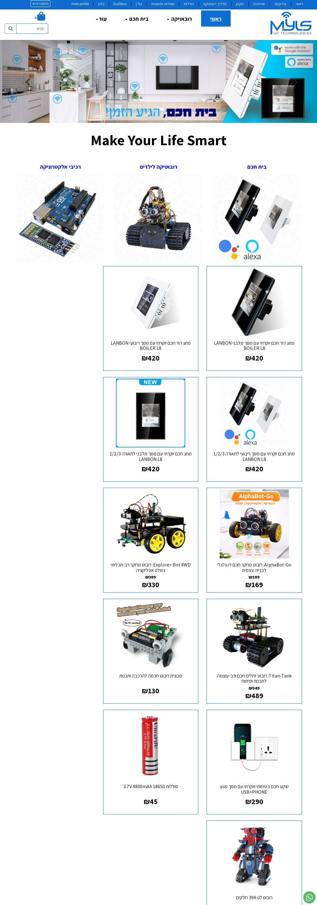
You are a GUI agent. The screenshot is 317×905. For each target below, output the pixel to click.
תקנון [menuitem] (240, 3)
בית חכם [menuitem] (137, 18)
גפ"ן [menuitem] (139, 3)
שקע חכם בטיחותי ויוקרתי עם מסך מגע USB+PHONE (60, 555)
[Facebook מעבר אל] (223, 735)
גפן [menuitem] (299, 755)
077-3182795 (125, 752)
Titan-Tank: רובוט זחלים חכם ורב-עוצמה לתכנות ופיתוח (257, 555)
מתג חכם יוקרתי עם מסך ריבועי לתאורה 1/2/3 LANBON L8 (60, 341)
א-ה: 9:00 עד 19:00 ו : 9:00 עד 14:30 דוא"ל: (130, 748)
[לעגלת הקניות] (39, 17)
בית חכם (257, 166)
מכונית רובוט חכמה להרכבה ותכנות (158, 552)
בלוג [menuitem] (101, 3)
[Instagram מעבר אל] (194, 735)
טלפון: (147, 752)
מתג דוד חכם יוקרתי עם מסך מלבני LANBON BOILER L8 (257, 341)
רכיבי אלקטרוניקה (60, 166)
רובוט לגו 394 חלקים (158, 658)
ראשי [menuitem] (299, 3)
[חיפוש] (25, 17)
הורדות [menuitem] (189, 3)
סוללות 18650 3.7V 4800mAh (257, 658)
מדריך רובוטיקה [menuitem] (215, 3)
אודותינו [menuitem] (259, 3)
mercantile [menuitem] (80, 3)
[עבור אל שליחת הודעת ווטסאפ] (309, 897)
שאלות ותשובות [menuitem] (163, 3)
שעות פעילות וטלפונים (126, 712)
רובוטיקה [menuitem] (179, 18)
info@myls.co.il (123, 762)
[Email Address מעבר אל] (184, 735)
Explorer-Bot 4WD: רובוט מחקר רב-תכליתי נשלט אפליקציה (60, 448)
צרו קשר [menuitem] (280, 3)
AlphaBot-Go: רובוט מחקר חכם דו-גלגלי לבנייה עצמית (158, 448)
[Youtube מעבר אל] (203, 735)
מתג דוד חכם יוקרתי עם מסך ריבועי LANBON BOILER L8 (158, 341)
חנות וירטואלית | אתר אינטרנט (122, 900)
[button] (24, 81)
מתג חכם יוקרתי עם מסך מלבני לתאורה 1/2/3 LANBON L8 (257, 448)
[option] (158, 81)
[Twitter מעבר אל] (213, 735)
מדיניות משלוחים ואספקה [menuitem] (276, 763)
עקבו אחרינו (212, 712)
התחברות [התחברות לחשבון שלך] (40, 3)
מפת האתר (288, 712)
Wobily (178, 900)
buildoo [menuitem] (120, 3)
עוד (101, 18)
